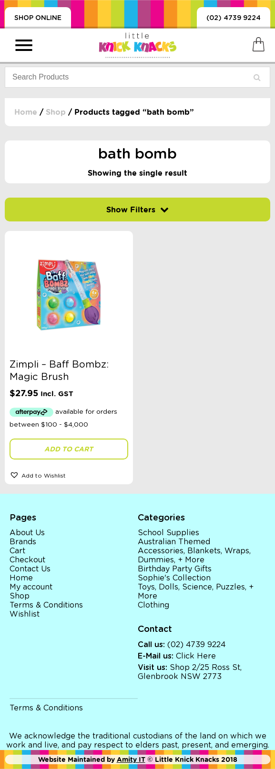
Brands (23, 542)
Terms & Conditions (46, 605)
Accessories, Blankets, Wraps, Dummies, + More (194, 555)
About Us (27, 533)
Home (25, 112)
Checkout (27, 560)
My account (31, 587)
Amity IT (131, 759)
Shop (56, 112)
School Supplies (168, 533)
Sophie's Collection (174, 578)
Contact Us (30, 569)
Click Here (196, 656)
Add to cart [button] (68, 449)
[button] (69, 474)
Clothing (153, 605)
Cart (17, 551)
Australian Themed (174, 542)
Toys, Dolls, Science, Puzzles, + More (196, 591)
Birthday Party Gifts (175, 569)
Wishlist (25, 614)
